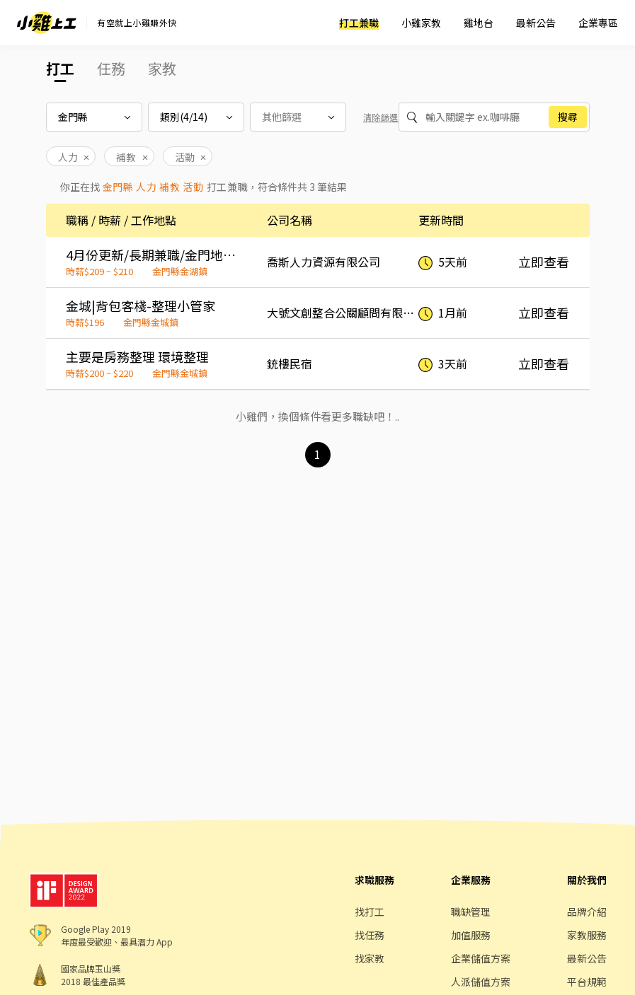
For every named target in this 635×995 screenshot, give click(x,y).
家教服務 (587, 935)
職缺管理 (471, 911)
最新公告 (536, 23)
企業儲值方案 (480, 958)
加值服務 (471, 935)
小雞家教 (421, 23)
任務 (111, 68)
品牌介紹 (587, 911)
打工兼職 (359, 23)
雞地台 (478, 23)
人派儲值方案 (480, 981)
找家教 (369, 958)
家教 (162, 68)
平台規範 (587, 981)
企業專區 (598, 23)
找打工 (369, 911)
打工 (60, 68)
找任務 (369, 935)
